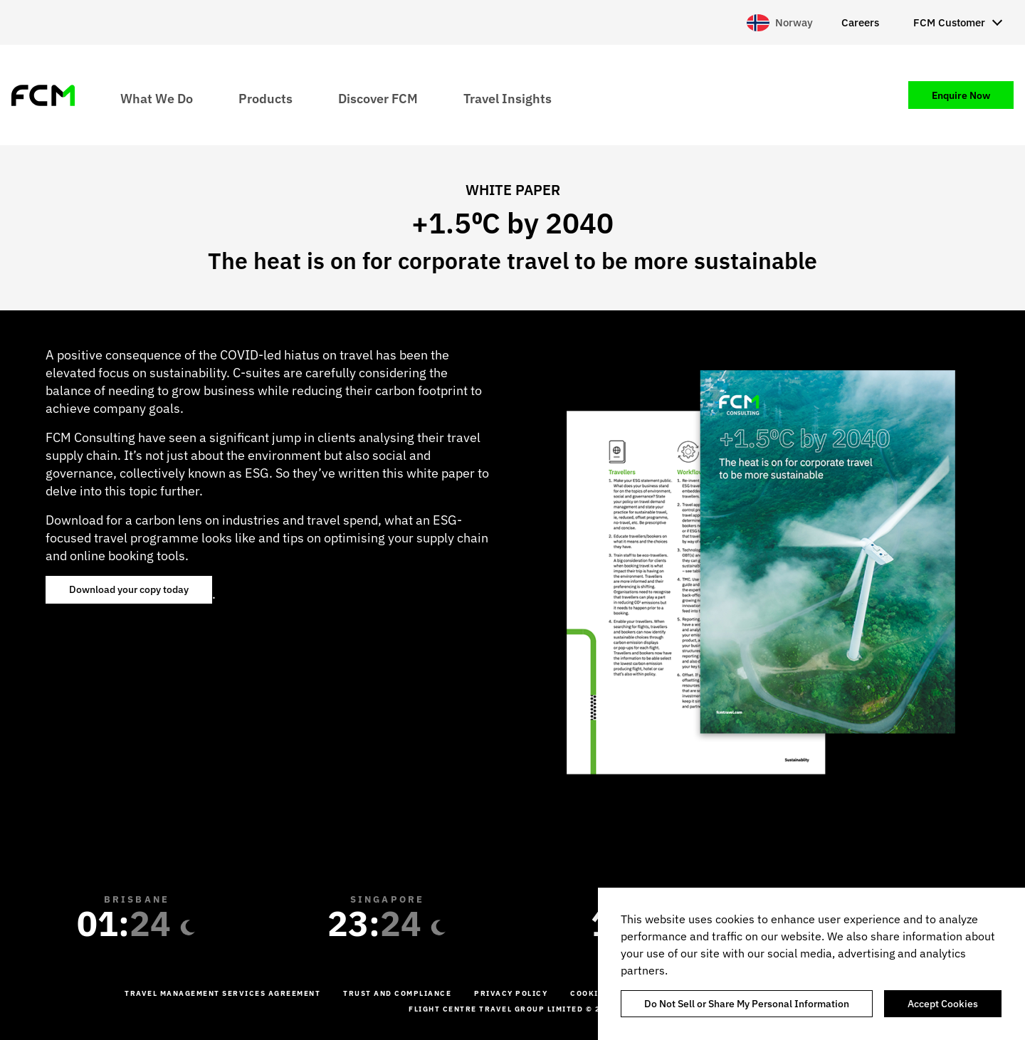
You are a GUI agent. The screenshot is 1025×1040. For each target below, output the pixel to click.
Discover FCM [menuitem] (378, 97)
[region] (811, 964)
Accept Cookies (943, 1003)
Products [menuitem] (265, 97)
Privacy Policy (510, 993)
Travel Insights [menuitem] (507, 97)
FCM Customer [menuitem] (949, 22)
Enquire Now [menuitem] (961, 95)
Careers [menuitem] (860, 22)
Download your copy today (129, 589)
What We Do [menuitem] (156, 97)
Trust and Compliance (397, 993)
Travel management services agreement (222, 993)
